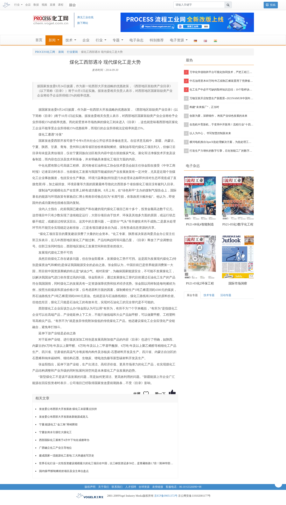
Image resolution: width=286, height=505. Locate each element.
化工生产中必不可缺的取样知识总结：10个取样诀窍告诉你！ (219, 89)
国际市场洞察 (237, 283)
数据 (36, 4)
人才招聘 (130, 486)
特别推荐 (157, 40)
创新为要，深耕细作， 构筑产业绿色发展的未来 (216, 116)
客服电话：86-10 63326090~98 (183, 486)
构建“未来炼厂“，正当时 (201, 107)
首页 (38, 40)
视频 (44, 4)
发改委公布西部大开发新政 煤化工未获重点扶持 (68, 409)
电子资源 (177, 40)
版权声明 (90, 486)
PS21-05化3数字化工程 (237, 224)
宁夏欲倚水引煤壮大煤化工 (55, 432)
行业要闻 (72, 51)
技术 (69, 40)
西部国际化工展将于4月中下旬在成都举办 (64, 440)
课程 (60, 4)
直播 (52, 4)
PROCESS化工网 (45, 51)
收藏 (136, 394)
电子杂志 (136, 40)
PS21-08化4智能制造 (200, 224)
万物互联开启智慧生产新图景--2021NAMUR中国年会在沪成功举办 (219, 98)
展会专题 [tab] (192, 295)
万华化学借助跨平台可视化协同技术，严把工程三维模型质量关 (219, 72)
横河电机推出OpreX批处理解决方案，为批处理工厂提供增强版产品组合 (219, 142)
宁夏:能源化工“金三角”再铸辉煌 (58, 424)
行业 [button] (17, 4)
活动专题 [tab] (225, 295)
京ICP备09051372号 (166, 495)
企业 (85, 40)
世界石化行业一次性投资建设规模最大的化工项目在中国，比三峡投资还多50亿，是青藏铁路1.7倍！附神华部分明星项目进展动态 (107, 463)
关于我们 (103, 486)
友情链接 (157, 486)
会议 (28, 4)
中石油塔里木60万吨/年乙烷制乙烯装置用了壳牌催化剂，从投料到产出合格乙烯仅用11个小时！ (219, 81)
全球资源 (144, 486)
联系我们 (117, 486)
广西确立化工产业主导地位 (55, 447)
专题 (117, 40)
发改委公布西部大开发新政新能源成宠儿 (63, 416)
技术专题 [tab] (209, 295)
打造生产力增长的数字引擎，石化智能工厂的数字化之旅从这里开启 (219, 151)
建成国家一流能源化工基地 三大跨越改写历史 (66, 455)
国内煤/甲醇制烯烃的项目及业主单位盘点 (64, 471)
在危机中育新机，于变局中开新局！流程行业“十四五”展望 (219, 124)
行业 (100, 40)
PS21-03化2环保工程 (200, 283)
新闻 (53, 40)
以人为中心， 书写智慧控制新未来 (207, 133)
